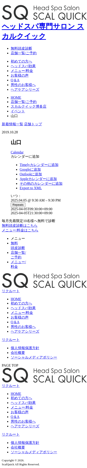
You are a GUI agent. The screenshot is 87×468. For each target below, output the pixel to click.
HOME (16, 299)
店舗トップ (33, 124)
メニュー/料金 (22, 71)
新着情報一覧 (12, 124)
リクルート (11, 340)
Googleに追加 (30, 169)
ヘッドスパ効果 (23, 66)
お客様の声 (20, 75)
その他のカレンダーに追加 (41, 183)
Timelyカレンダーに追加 (39, 165)
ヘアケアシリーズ (25, 89)
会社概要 (18, 353)
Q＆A (15, 80)
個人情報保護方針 (25, 348)
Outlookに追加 (31, 174)
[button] (25, 156)
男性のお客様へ (23, 85)
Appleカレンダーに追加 (38, 179)
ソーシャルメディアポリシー (34, 357)
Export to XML (31, 188)
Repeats (18, 204)
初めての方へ (21, 61)
